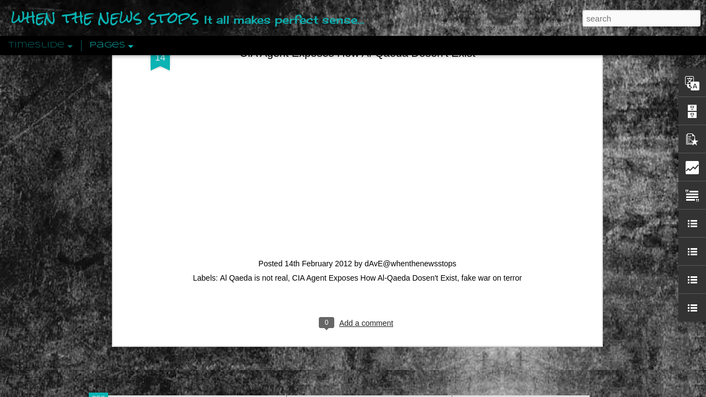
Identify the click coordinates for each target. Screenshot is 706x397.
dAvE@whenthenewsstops (411, 58)
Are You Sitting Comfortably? (359, 282)
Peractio (138, 256)
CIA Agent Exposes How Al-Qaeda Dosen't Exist (374, 72)
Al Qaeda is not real (254, 72)
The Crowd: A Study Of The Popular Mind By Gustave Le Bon (566, 274)
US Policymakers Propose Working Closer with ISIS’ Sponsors (568, 332)
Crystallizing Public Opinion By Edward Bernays (542, 254)
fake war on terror (492, 72)
